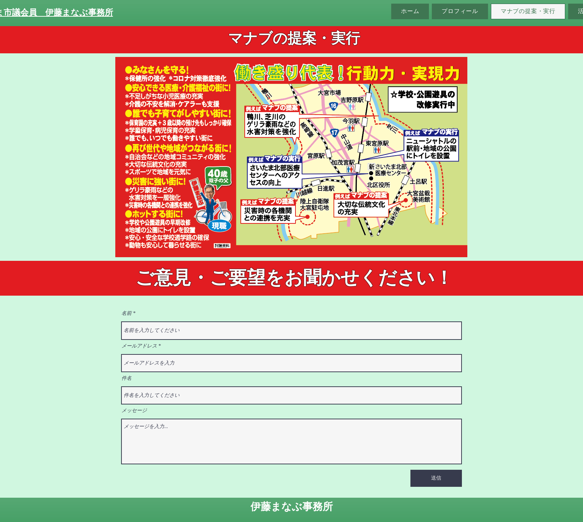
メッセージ (134, 410)
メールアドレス (139, 346)
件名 (126, 378)
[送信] (436, 478)
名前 (126, 313)
